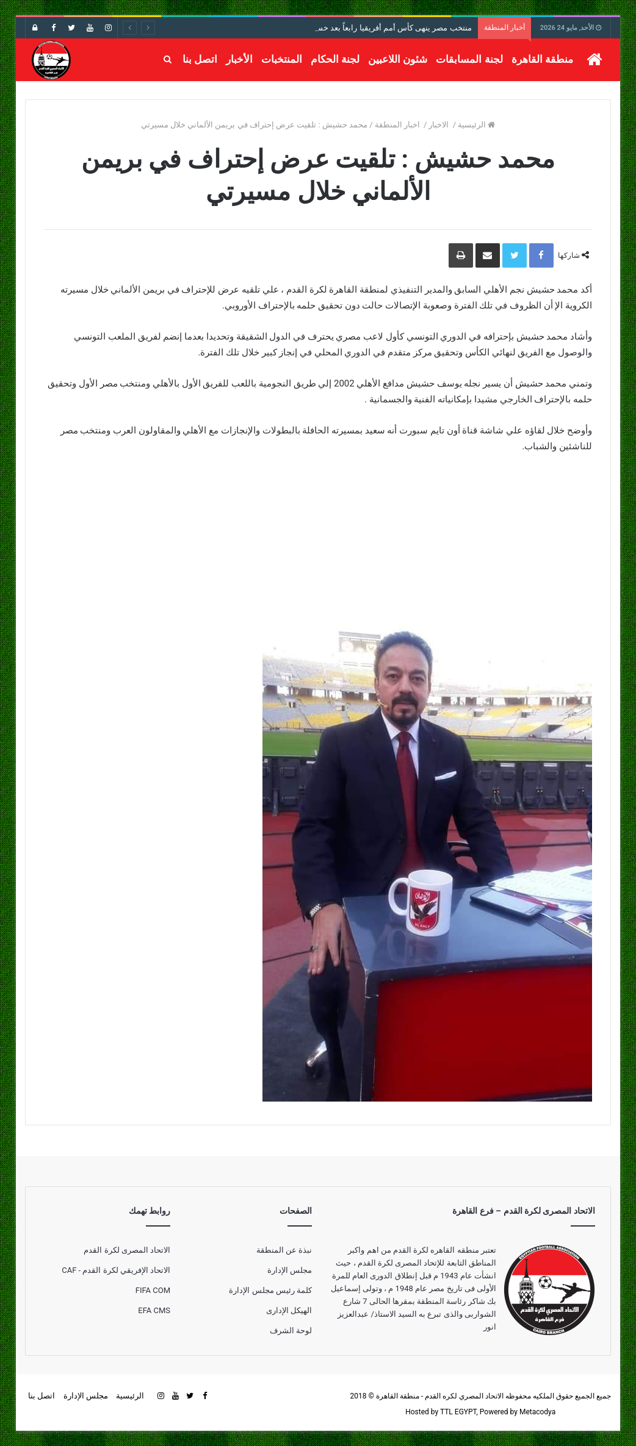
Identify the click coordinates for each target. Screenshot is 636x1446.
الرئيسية (476, 124)
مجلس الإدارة (289, 1270)
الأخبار (239, 59)
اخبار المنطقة (398, 124)
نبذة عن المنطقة (284, 1250)
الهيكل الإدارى (289, 1310)
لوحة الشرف (291, 1330)
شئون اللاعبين (397, 59)
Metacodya (537, 1412)
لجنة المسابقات (469, 59)
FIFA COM (153, 1290)
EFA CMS (154, 1310)
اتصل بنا (199, 59)
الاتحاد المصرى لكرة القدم (127, 1250)
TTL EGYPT (458, 1412)
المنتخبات (281, 59)
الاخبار (439, 124)
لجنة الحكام (335, 59)
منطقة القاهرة (542, 59)
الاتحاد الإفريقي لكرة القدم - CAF (116, 1270)
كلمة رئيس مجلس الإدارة (270, 1290)
